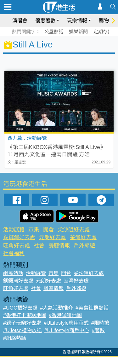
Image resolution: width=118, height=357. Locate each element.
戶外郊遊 (84, 246)
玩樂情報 (77, 20)
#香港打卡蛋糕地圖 (24, 315)
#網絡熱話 (14, 338)
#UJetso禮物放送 (22, 330)
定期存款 (102, 31)
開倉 (48, 230)
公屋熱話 (53, 31)
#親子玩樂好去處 (22, 323)
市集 (33, 230)
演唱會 (19, 20)
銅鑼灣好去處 (19, 237)
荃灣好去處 (83, 237)
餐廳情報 (59, 246)
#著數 (98, 330)
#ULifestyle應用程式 (66, 323)
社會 (39, 246)
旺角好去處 (16, 246)
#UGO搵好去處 (20, 307)
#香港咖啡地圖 (65, 315)
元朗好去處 (52, 237)
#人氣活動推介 (56, 307)
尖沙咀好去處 (74, 230)
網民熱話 (13, 273)
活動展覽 (14, 230)
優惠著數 (45, 20)
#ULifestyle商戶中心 (66, 330)
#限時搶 (100, 323)
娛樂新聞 (78, 31)
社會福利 (14, 253)
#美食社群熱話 (92, 307)
